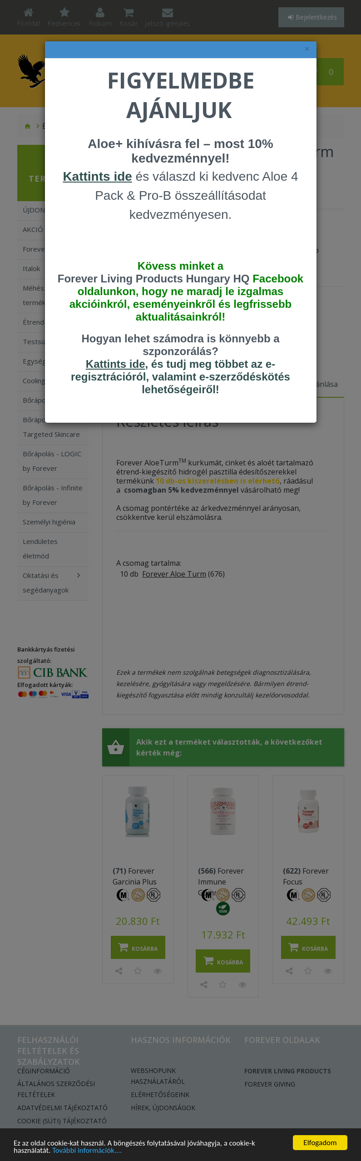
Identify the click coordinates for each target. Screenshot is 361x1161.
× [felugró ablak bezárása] (307, 49)
